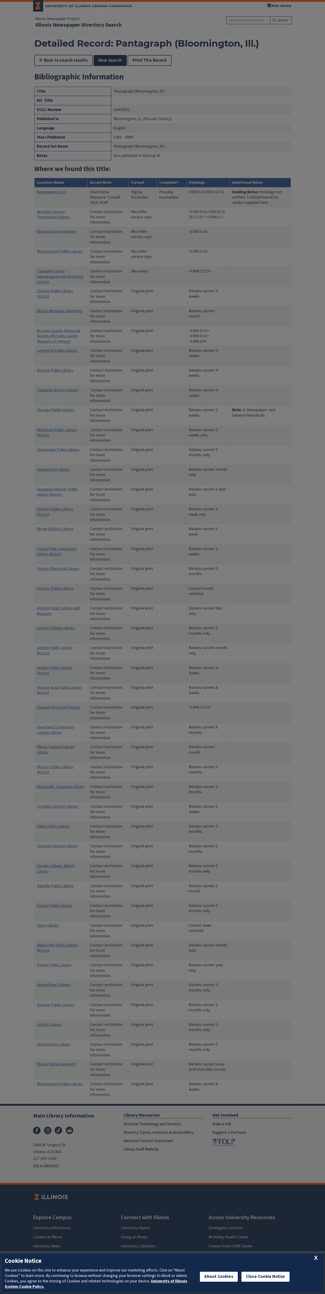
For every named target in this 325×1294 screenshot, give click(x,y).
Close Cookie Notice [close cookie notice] (265, 1277)
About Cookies (218, 1277)
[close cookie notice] (315, 1258)
